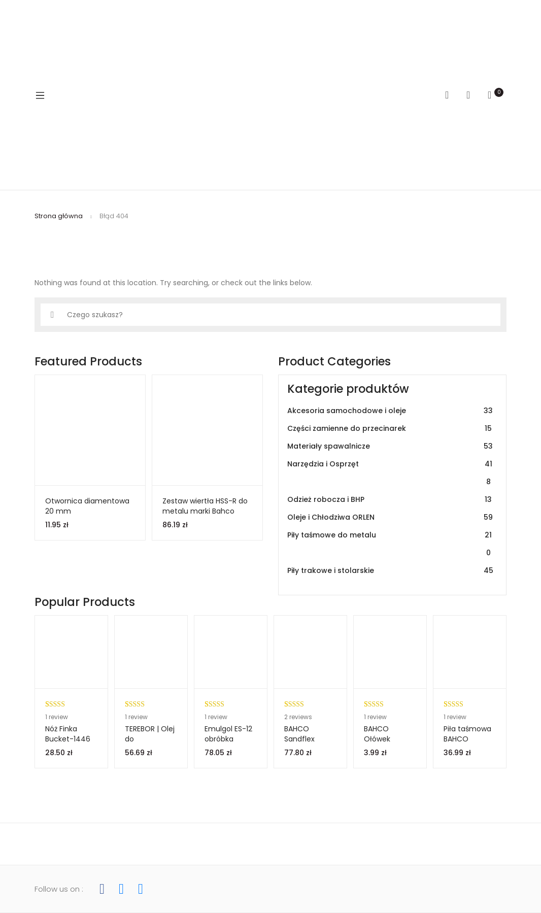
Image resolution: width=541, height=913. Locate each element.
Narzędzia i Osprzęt (390, 473)
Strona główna (59, 216)
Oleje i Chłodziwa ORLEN (390, 517)
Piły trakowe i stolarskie (390, 571)
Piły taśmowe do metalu (390, 544)
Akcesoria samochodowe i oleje (390, 411)
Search (450, 95)
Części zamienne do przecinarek (390, 428)
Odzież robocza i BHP (390, 500)
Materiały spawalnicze (390, 446)
